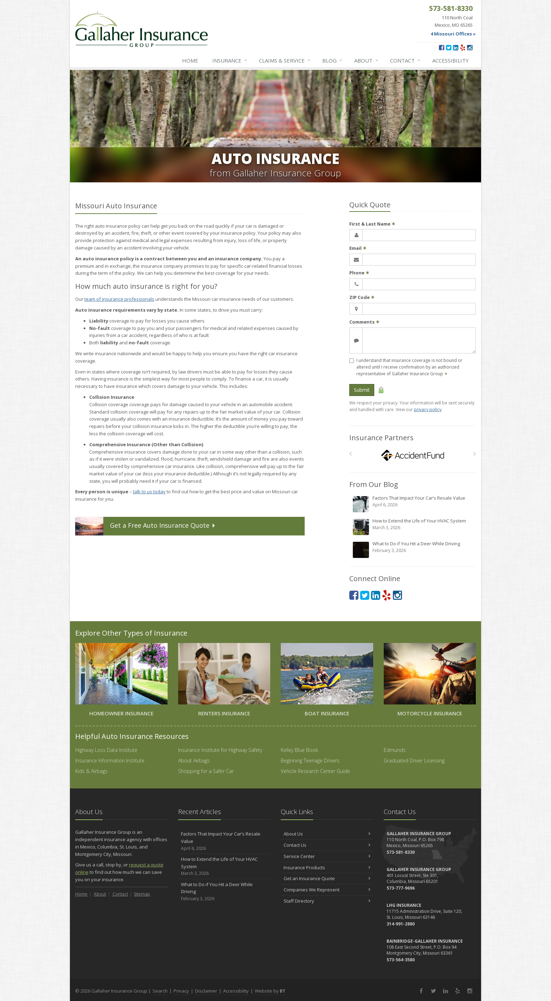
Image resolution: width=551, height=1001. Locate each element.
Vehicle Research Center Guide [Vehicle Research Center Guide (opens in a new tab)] (315, 771)
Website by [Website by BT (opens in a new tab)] (270, 991)
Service (285, 60)
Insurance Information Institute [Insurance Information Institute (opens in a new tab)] (109, 760)
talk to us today (149, 491)
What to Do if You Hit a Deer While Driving (413, 549)
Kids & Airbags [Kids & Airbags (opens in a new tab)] (91, 771)
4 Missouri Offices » (453, 34)
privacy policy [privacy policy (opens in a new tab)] (427, 409)
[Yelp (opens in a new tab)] (462, 47)
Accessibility (450, 60)
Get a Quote (145, 526)
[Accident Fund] (412, 455)
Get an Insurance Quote (327, 878)
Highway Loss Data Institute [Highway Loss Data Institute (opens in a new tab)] (106, 750)
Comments (364, 322)
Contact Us (327, 845)
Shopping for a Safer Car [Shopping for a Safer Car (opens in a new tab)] (206, 771)
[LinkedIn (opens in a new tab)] (455, 47)
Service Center (327, 856)
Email (358, 248)
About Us (327, 834)
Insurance (230, 60)
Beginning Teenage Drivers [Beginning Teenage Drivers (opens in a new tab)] (310, 760)
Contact (405, 60)
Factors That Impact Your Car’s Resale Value (413, 504)
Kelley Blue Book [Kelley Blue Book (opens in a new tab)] (299, 750)
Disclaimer (206, 991)
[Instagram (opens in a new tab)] (469, 47)
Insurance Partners (381, 437)
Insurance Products (327, 867)
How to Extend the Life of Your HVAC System (413, 527)
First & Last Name (372, 224)
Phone (359, 272)
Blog (332, 60)
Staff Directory (327, 901)
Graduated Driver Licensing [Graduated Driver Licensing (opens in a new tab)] (414, 760)
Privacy (181, 991)
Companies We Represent (327, 889)
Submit (362, 389)
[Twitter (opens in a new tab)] (448, 47)
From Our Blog (373, 484)
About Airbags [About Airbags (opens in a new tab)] (194, 760)
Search (160, 991)
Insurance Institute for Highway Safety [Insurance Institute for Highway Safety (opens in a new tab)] (220, 750)
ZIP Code (362, 297)
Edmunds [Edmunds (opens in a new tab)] (395, 750)
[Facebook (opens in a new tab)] (441, 47)
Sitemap (142, 894)
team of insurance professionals (119, 299)
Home (190, 60)
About (366, 60)
